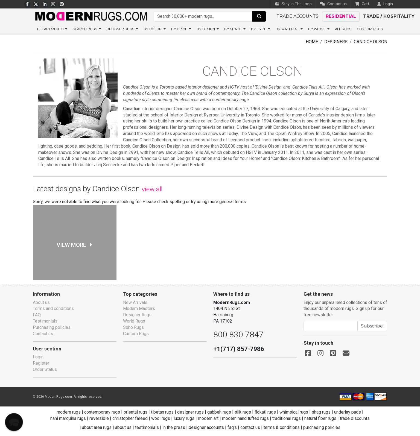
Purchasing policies (52, 327)
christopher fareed (129, 418)
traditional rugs (288, 418)
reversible (98, 418)
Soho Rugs (134, 327)
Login (38, 357)
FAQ (37, 314)
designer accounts (206, 427)
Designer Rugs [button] (116, 29)
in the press (174, 427)
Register (41, 363)
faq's (232, 427)
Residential (338, 16)
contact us (251, 427)
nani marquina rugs (67, 418)
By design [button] (207, 29)
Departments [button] (40, 29)
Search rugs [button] (77, 29)
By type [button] (263, 29)
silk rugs (243, 412)
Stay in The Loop (294, 4)
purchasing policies (322, 427)
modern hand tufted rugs (246, 418)
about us (124, 427)
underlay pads (349, 412)
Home (307, 41)
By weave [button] (324, 29)
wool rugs (159, 418)
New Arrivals (135, 302)
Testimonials (45, 321)
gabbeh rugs (220, 412)
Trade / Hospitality (383, 16)
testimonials (147, 427)
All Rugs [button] (351, 29)
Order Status (45, 369)
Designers (332, 41)
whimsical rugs (294, 412)
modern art (208, 418)
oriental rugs (135, 412)
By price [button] (179, 29)
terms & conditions (282, 427)
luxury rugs (183, 418)
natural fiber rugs (322, 418)
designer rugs (190, 412)
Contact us (333, 4)
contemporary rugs (101, 412)
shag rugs (321, 412)
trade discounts (357, 418)
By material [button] (292, 29)
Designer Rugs (137, 314)
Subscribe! (373, 326)
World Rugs (134, 321)
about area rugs (96, 427)
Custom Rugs (380, 29)
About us (41, 302)
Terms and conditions (53, 308)
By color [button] (151, 29)
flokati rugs (265, 412)
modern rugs (67, 412)
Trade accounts (296, 16)
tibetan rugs (162, 412)
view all (158, 189)
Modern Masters (139, 308)
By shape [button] (236, 29)
